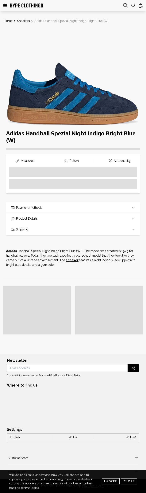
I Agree (110, 481)
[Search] (125, 5)
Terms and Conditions (50, 375)
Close (129, 481)
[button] (5, 5)
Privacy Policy (73, 375)
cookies (25, 475)
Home (8, 21)
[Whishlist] (133, 5)
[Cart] (140, 5)
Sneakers (23, 21)
